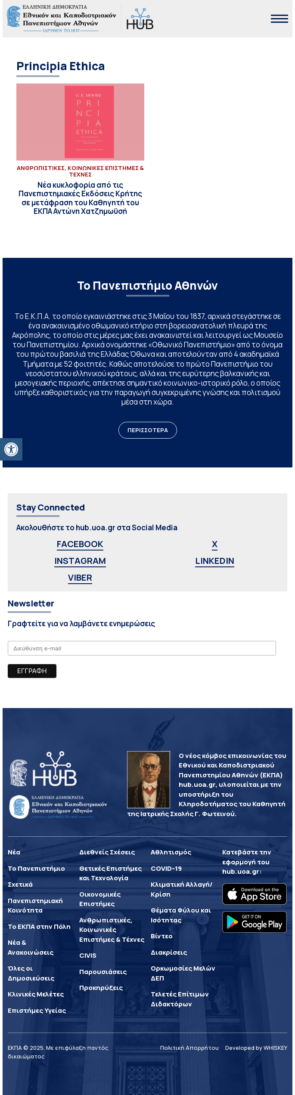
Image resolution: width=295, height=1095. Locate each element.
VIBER (80, 577)
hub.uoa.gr (240, 871)
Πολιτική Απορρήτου (189, 1048)
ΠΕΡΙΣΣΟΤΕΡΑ (147, 430)
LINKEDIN (214, 560)
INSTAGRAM (80, 560)
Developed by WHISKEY (256, 1048)
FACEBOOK (80, 544)
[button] (11, 449)
